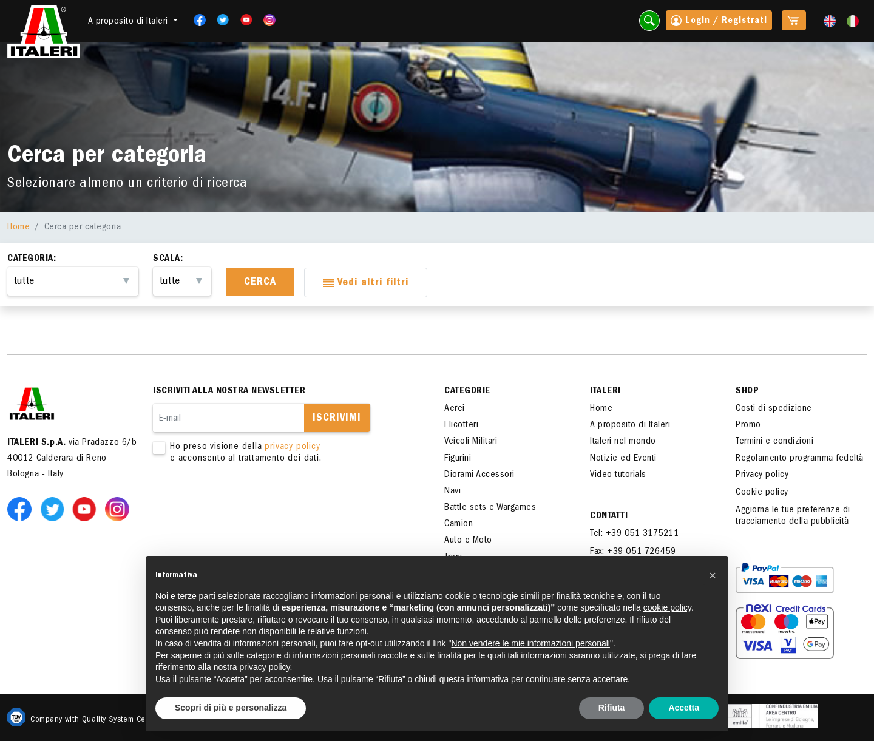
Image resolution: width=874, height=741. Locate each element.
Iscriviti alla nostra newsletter (229, 391)
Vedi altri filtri (365, 283)
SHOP (747, 391)
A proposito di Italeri (630, 425)
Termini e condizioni (774, 442)
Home (18, 227)
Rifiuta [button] (611, 707)
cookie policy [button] (667, 607)
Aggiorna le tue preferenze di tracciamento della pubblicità (793, 516)
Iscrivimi (337, 418)
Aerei (454, 409)
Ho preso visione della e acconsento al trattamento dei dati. (280, 453)
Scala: (168, 259)
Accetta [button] (683, 707)
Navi (452, 491)
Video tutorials (618, 475)
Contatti (609, 516)
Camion (458, 524)
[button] (712, 575)
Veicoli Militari (470, 442)
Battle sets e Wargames (490, 508)
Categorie (467, 391)
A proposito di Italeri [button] (129, 22)
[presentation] (245, 503)
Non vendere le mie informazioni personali (530, 643)
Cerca (260, 282)
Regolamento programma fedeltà (800, 459)
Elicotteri (461, 425)
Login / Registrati (719, 21)
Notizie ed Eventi (623, 459)
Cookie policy (762, 493)
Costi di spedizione (774, 409)
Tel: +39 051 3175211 (634, 534)
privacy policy (292, 447)
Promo (748, 425)
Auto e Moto (468, 541)
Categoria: (31, 259)
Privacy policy (762, 475)
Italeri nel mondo (623, 442)
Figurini (457, 459)
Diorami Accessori (479, 475)
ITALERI (605, 391)
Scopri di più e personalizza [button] (230, 707)
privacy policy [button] (265, 667)
